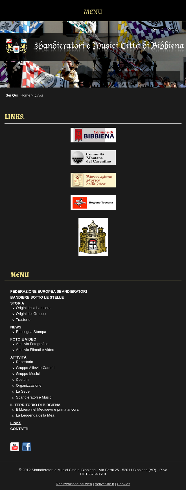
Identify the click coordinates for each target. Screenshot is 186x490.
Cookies (123, 484)
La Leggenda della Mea (35, 415)
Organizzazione (28, 385)
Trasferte (23, 319)
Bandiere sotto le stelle (37, 297)
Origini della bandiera (33, 308)
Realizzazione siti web (74, 484)
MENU (93, 12)
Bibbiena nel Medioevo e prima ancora (47, 409)
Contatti (19, 429)
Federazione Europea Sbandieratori (48, 291)
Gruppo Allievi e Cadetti (35, 368)
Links (15, 423)
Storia (17, 303)
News (15, 327)
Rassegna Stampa (31, 332)
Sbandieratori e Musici (34, 397)
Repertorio (24, 362)
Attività (18, 357)
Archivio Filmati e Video (35, 350)
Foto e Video (23, 339)
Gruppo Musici (28, 374)
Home (25, 95)
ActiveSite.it (104, 484)
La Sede (22, 391)
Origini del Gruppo (31, 314)
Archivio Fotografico (32, 344)
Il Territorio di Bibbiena (35, 405)
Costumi (22, 379)
